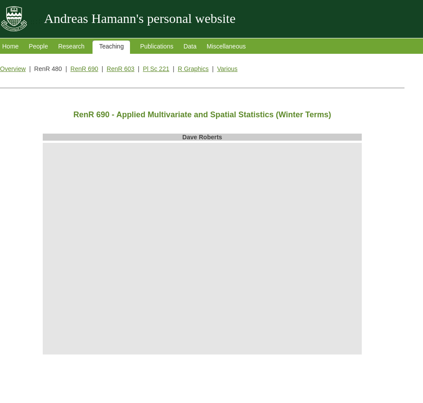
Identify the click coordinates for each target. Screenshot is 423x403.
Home (10, 46)
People (38, 46)
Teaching (111, 46)
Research (71, 46)
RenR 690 (84, 68)
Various (227, 68)
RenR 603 (120, 68)
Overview (13, 68)
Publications (157, 46)
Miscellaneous (226, 46)
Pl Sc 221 (156, 68)
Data (190, 46)
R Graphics (193, 68)
